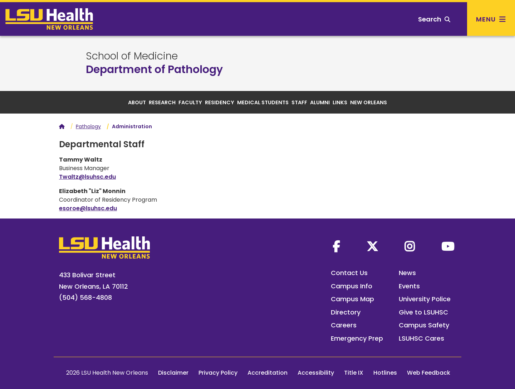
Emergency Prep (357, 338)
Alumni (320, 102)
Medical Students (263, 102)
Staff (299, 102)
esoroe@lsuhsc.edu (88, 208)
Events (409, 286)
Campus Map (352, 298)
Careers (344, 325)
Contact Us (349, 272)
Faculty (190, 102)
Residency (219, 102)
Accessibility (316, 373)
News (407, 272)
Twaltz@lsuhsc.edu (87, 177)
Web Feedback (428, 373)
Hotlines (385, 373)
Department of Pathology (154, 69)
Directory (345, 312)
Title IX (353, 373)
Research (162, 102)
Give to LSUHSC (423, 312)
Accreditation (267, 373)
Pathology (88, 126)
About (137, 102)
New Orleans (368, 102)
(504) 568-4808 (85, 297)
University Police (425, 298)
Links (340, 102)
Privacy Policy (217, 373)
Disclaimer (173, 373)
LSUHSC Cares (421, 338)
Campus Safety (424, 325)
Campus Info (351, 286)
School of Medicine (132, 56)
